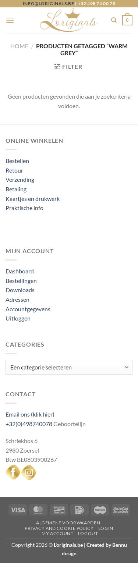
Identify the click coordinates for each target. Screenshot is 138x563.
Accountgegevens (28, 308)
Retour (14, 170)
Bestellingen (21, 280)
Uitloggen (18, 318)
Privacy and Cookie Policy (59, 528)
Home (19, 45)
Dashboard (20, 271)
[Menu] (10, 20)
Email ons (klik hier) (30, 414)
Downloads (20, 289)
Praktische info (24, 207)
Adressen (17, 299)
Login (105, 528)
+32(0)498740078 (29, 423)
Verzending (20, 179)
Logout (88, 533)
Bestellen (17, 160)
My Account (57, 533)
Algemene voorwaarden (68, 522)
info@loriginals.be (48, 3)
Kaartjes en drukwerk (33, 198)
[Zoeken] (114, 20)
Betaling (16, 188)
